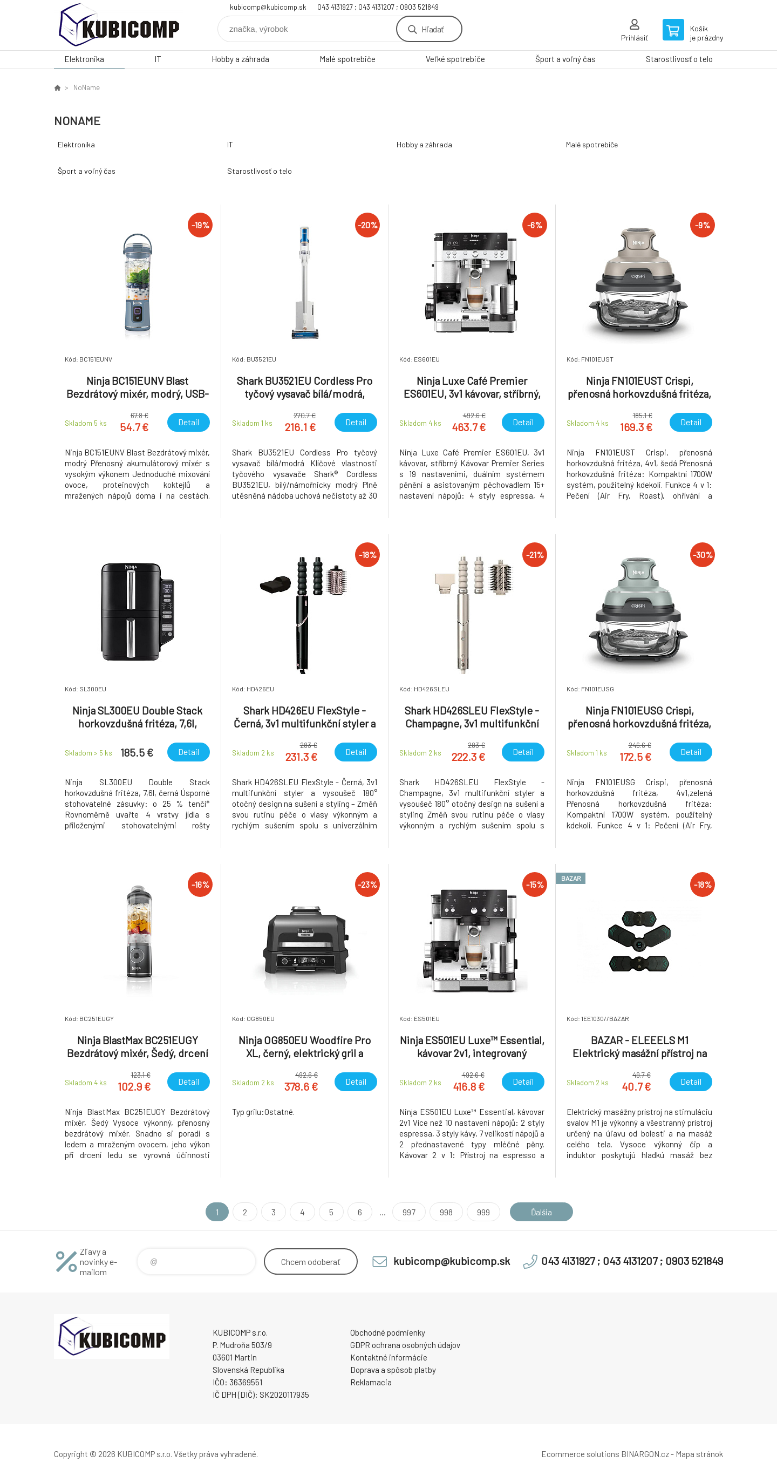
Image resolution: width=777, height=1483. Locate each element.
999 (481, 1212)
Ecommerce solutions (580, 1454)
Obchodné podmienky (387, 1332)
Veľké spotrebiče (455, 59)
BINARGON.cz (645, 1454)
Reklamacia (371, 1382)
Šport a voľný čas (565, 59)
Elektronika (84, 59)
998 (444, 1212)
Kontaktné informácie (388, 1357)
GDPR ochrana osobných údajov (405, 1345)
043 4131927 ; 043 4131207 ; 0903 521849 (378, 7)
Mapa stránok (699, 1454)
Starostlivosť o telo (679, 59)
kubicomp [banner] (118, 25)
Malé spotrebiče (347, 59)
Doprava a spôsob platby (393, 1370)
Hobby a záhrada (240, 59)
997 (407, 1212)
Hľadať (432, 29)
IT (157, 59)
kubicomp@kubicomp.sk (268, 7)
